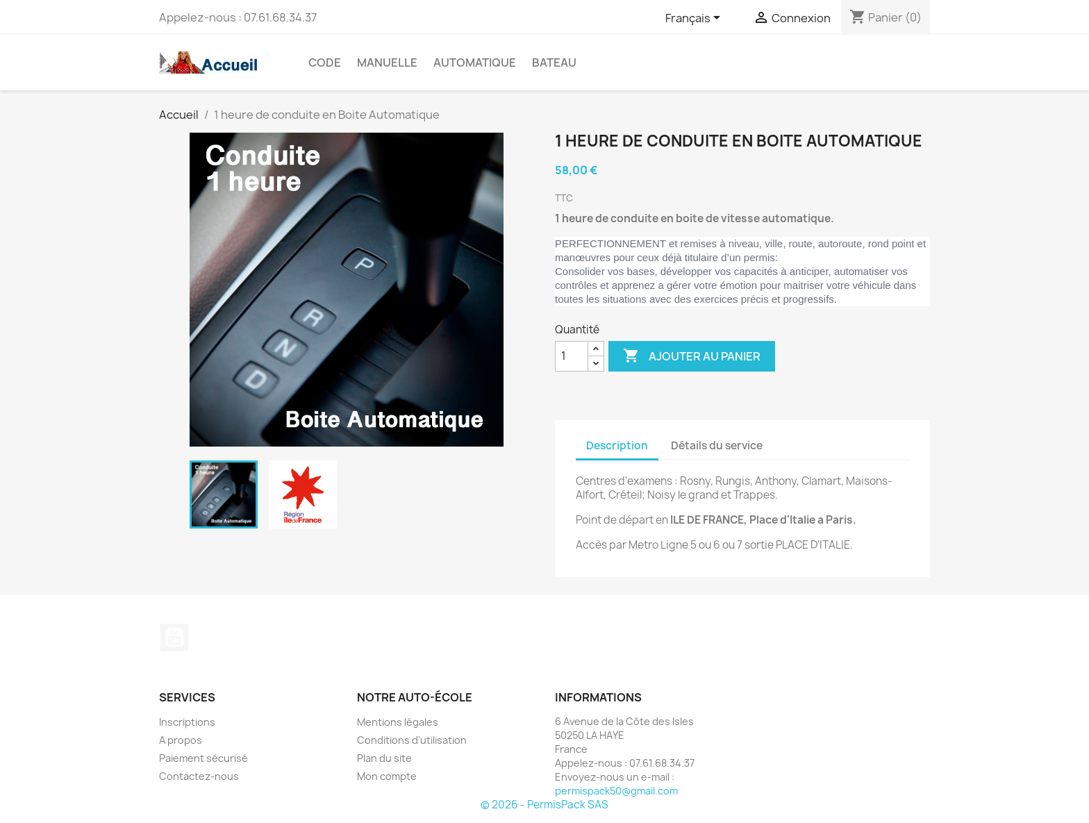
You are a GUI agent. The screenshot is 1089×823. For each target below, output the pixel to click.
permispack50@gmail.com (616, 790)
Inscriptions (187, 722)
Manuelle (387, 62)
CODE (324, 62)
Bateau (554, 62)
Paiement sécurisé (203, 758)
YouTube (174, 637)
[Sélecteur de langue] (695, 18)
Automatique (474, 62)
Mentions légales (397, 722)
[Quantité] (571, 356)
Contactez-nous (199, 776)
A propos (180, 740)
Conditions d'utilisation (412, 740)
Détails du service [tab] (717, 445)
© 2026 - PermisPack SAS (544, 804)
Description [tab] (617, 445)
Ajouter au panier (691, 356)
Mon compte (387, 776)
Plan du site (384, 758)
